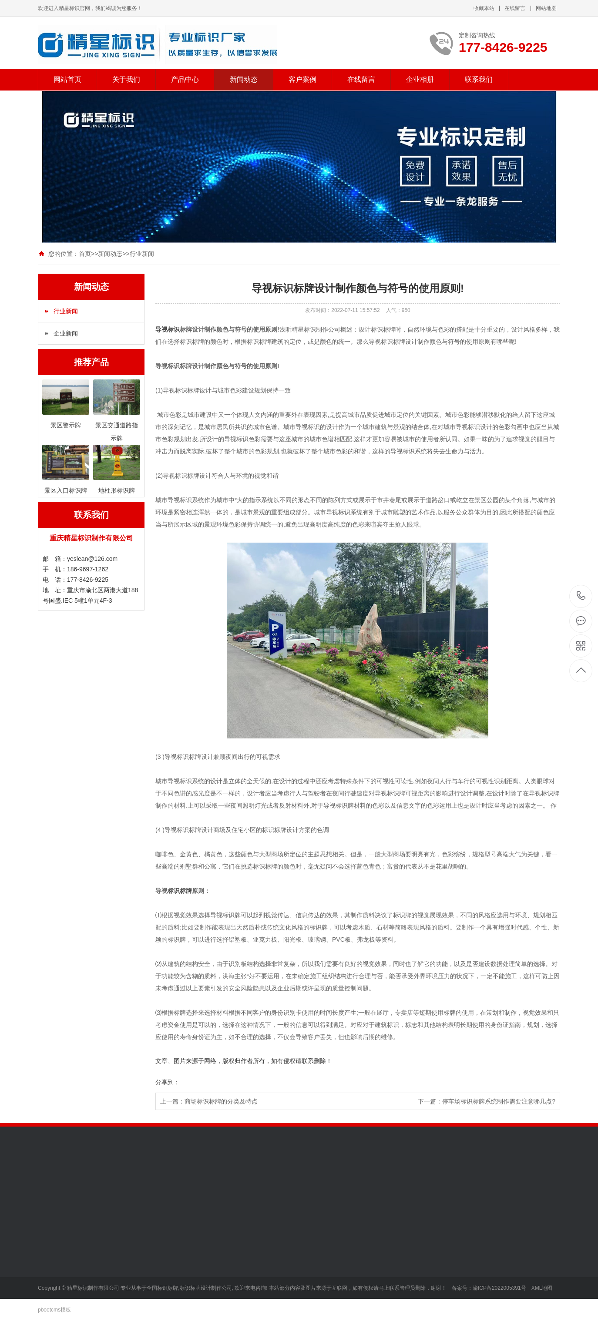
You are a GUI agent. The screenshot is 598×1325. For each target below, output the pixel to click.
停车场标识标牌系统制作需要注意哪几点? (498, 1101)
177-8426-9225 (581, 596)
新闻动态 (244, 79)
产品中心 (185, 79)
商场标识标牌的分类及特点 (221, 1101)
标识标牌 (180, 890)
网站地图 (546, 8)
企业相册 (420, 79)
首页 (85, 253)
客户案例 (302, 79)
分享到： (167, 1082)
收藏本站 (484, 8)
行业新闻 (142, 253)
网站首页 (67, 79)
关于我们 (126, 79)
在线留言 (514, 8)
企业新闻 (66, 333)
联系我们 (479, 79)
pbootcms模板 (54, 1310)
